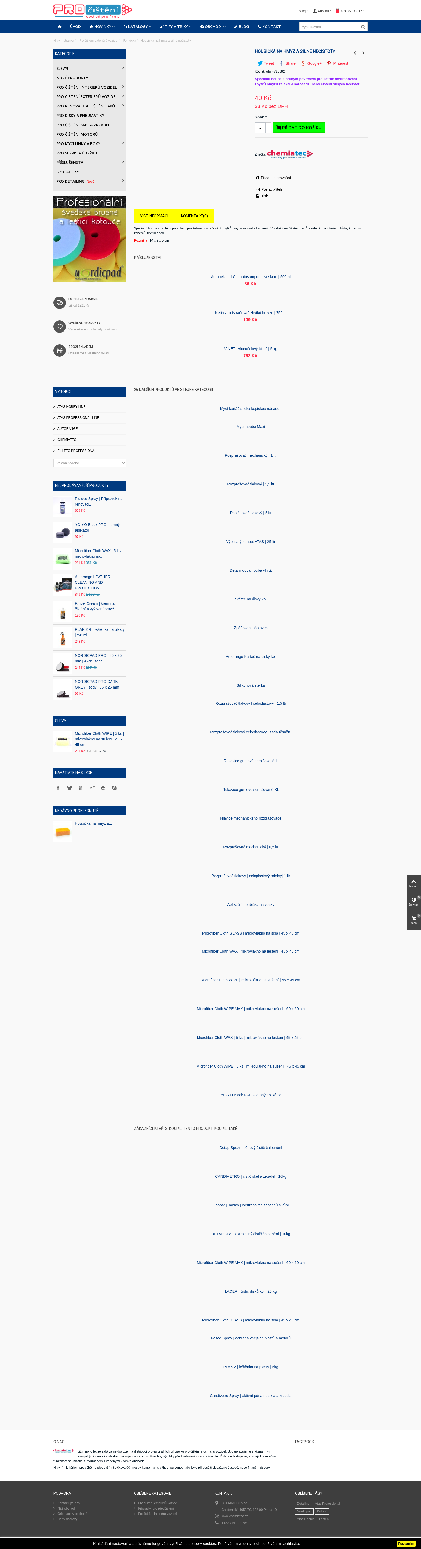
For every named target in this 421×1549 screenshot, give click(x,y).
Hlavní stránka (63, 40)
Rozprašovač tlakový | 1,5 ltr (250, 484)
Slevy (60, 721)
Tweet (265, 63)
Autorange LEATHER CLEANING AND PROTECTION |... (92, 582)
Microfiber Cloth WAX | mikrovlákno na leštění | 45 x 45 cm (250, 951)
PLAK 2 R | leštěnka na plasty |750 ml (100, 632)
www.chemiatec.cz (235, 1516)
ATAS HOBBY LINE (71, 407)
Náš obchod (66, 1508)
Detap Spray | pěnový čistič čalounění (250, 1147)
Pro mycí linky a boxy (78, 143)
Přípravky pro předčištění (155, 1508)
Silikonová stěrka (251, 685)
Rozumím (406, 1543)
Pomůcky (129, 40)
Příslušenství (70, 162)
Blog (241, 26)
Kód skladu (263, 71)
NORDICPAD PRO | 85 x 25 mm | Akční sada (98, 658)
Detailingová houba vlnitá (251, 570)
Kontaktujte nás (68, 1503)
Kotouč (322, 1511)
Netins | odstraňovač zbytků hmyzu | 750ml (250, 313)
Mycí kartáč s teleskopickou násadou (251, 408)
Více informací (154, 216)
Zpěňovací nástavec (250, 628)
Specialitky (67, 171)
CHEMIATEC (66, 440)
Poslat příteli (271, 189)
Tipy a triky (174, 26)
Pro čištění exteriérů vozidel (98, 40)
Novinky (100, 26)
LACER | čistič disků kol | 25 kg (251, 1291)
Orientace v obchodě (72, 1514)
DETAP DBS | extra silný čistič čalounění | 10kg (250, 1234)
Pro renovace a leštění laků (85, 106)
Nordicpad (304, 1511)
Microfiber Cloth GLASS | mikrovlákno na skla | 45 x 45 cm (250, 933)
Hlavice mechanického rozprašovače (250, 818)
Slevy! (62, 68)
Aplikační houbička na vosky (250, 904)
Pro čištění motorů (77, 134)
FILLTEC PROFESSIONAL (76, 451)
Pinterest (337, 63)
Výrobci (63, 392)
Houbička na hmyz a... (93, 823)
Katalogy (135, 26)
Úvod (75, 26)
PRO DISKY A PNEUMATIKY (80, 115)
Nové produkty (72, 77)
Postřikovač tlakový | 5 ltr (250, 513)
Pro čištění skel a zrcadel (83, 124)
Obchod (211, 26)
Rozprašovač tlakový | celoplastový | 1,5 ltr (250, 703)
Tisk (264, 196)
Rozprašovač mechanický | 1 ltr (251, 455)
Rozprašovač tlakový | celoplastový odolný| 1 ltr (250, 876)
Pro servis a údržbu (76, 153)
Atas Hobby (305, 1519)
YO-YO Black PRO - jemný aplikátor (97, 527)
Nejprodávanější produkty (82, 485)
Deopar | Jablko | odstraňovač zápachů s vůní (251, 1205)
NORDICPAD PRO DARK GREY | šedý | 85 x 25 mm (97, 684)
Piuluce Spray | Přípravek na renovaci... (98, 501)
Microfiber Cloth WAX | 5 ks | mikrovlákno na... (99, 554)
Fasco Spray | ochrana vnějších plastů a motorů (251, 1338)
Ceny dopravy (67, 1519)
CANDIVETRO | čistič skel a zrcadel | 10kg (250, 1176)
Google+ (311, 63)
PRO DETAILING (75, 181)
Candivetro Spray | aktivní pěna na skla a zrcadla (251, 1395)
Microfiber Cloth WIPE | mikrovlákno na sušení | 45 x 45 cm (250, 980)
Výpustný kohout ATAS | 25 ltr (250, 541)
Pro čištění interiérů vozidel (86, 87)
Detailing (303, 1503)
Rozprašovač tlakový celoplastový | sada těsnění (250, 732)
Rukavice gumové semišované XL (251, 789)
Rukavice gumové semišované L (251, 761)
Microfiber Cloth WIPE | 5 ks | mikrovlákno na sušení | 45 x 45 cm (99, 739)
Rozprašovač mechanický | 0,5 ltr (250, 847)
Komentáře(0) (194, 216)
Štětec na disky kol (251, 599)
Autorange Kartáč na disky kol (251, 656)
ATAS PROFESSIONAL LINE (78, 418)
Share (287, 63)
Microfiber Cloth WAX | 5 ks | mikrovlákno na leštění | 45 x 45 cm (251, 1037)
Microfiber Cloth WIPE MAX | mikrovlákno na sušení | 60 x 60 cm (251, 1009)
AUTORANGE (67, 429)
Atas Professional (327, 1503)
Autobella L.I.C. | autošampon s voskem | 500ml (251, 277)
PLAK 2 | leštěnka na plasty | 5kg (250, 1367)
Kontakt (269, 26)
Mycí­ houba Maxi (251, 426)
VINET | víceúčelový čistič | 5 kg (250, 349)
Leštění (324, 1519)
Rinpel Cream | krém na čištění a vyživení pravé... (96, 606)
